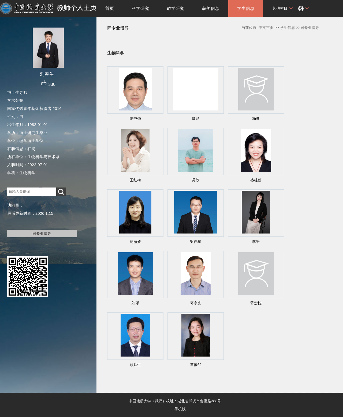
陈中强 (135, 118)
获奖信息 (210, 8)
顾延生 (135, 364)
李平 (256, 241)
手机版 (180, 409)
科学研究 (140, 8)
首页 (109, 8)
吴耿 (195, 180)
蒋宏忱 (256, 303)
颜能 (195, 118)
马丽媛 (135, 241)
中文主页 (266, 27)
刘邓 (135, 303)
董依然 (195, 364)
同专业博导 (41, 233)
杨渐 (256, 118)
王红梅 (135, 180)
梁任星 (195, 241)
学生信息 (245, 8)
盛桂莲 (256, 180)
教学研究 (175, 8)
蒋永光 (195, 303)
